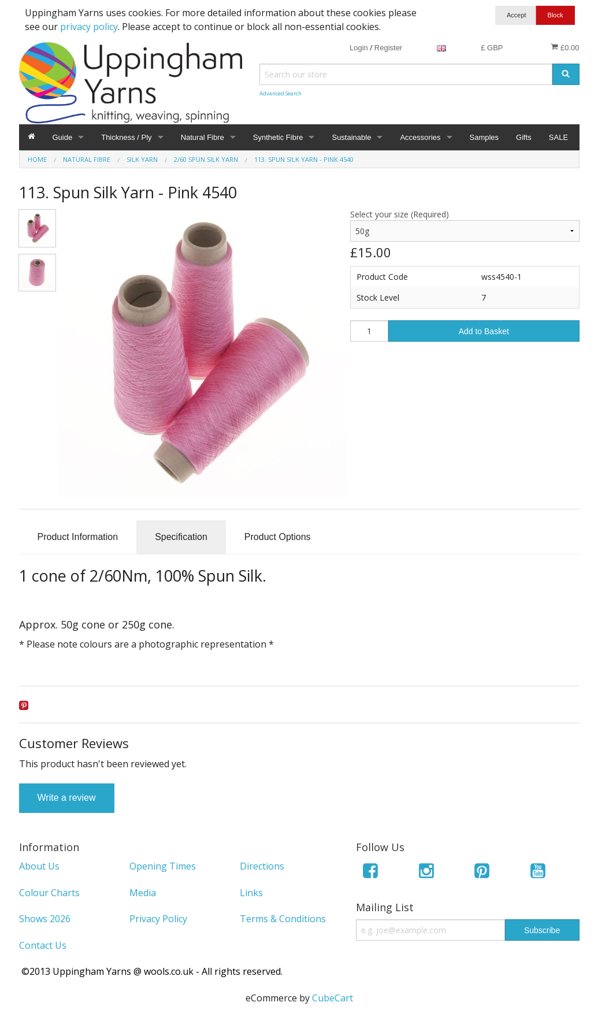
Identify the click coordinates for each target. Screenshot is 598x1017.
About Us (39, 866)
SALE (558, 137)
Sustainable (351, 137)
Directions (262, 866)
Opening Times (162, 866)
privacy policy (89, 26)
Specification (181, 537)
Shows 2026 (44, 918)
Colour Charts (49, 892)
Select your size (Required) (399, 214)
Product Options (277, 537)
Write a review (67, 797)
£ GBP (492, 47)
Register (388, 47)
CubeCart (332, 998)
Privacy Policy (158, 918)
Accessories (420, 137)
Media (142, 892)
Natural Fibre (202, 137)
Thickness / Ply (126, 137)
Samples (484, 137)
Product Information (78, 537)
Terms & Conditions (283, 918)
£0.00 (565, 47)
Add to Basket (484, 331)
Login (359, 47)
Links (251, 892)
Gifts (524, 137)
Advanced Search (280, 93)
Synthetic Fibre (278, 137)
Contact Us (42, 945)
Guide (63, 137)
